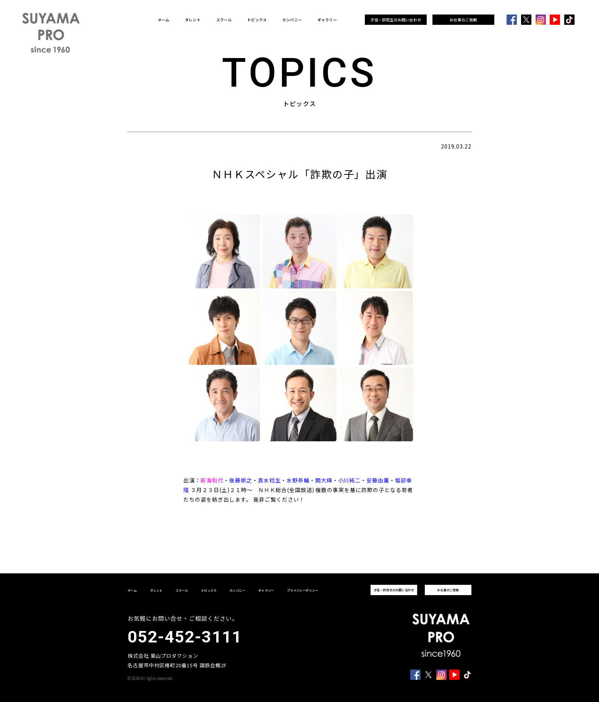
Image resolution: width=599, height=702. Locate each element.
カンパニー (292, 20)
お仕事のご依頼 (463, 20)
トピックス (257, 20)
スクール (224, 20)
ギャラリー (327, 20)
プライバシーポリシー (302, 590)
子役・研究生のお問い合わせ (395, 20)
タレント (193, 20)
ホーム (164, 20)
